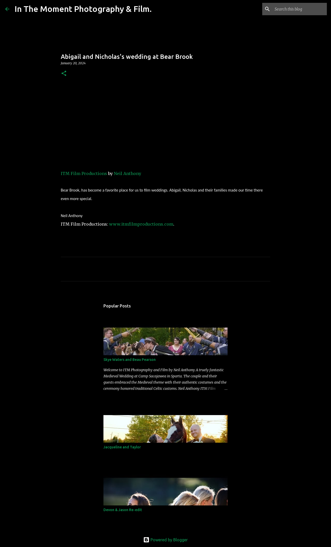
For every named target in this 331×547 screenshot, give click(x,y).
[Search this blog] (300, 9)
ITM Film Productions (84, 173)
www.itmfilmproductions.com (141, 224)
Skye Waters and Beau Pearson (129, 360)
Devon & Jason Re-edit (122, 510)
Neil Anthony (127, 173)
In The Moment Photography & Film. (83, 8)
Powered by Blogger (165, 539)
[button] (64, 73)
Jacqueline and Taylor (122, 447)
